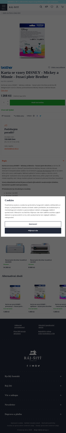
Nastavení (33, 224)
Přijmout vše (33, 231)
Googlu (45, 210)
